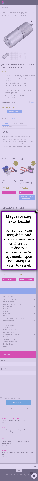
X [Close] (36, 211)
